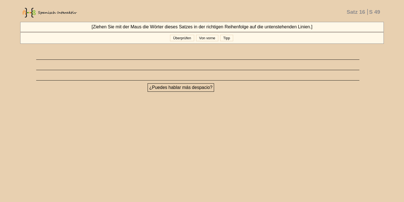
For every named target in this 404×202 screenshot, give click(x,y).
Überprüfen (182, 38)
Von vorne (207, 38)
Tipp (226, 38)
